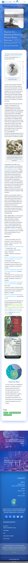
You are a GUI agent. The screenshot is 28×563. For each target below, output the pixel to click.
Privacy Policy (6, 539)
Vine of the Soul (7, 415)
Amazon (6, 413)
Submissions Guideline (8, 536)
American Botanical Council (15, 56)
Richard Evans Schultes (15, 413)
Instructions (6, 530)
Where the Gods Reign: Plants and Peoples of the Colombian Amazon (13, 310)
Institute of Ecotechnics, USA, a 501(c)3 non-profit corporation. (14, 551)
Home (4, 5)
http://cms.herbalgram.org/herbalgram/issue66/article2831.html (13, 270)
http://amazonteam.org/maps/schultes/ (14, 247)
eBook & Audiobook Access (9, 528)
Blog (8, 5)
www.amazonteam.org (12, 229)
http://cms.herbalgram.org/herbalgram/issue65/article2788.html (13, 283)
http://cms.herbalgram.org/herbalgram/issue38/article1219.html (13, 295)
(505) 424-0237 (21, 491)
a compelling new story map (12, 169)
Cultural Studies (14, 5)
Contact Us (5, 526)
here (19, 57)
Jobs (4, 533)
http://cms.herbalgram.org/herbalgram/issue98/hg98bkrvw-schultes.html (13, 258)
